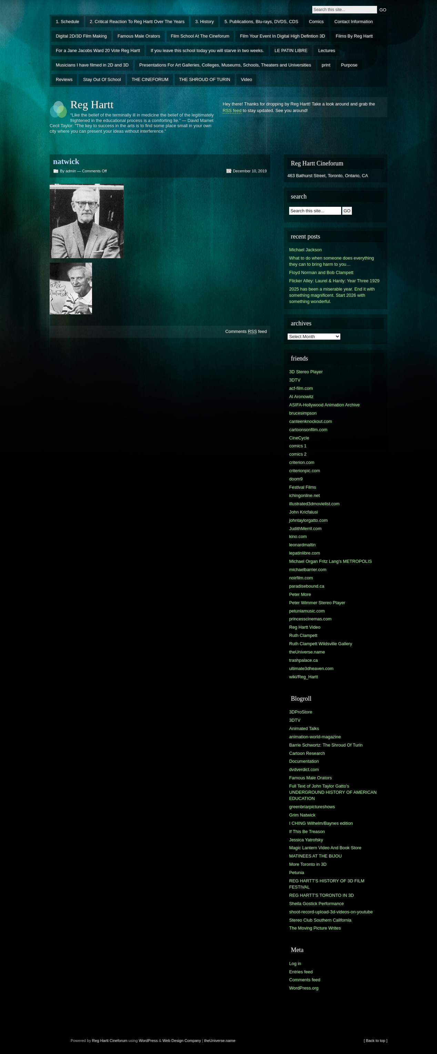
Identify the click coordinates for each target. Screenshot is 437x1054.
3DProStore (300, 712)
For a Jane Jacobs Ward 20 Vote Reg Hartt (98, 50)
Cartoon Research (307, 753)
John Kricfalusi (303, 512)
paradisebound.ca (306, 586)
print (326, 65)
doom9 (296, 479)
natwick (66, 161)
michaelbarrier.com (307, 569)
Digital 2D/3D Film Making (81, 36)
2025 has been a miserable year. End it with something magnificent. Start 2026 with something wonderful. (332, 295)
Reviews (64, 79)
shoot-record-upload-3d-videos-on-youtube (331, 911)
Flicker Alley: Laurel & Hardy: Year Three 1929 (334, 280)
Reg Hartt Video (305, 627)
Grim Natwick (302, 815)
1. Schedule (67, 21)
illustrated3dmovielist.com (314, 503)
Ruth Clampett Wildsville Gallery (320, 643)
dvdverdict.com (304, 769)
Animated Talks (304, 728)
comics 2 (298, 454)
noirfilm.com (301, 577)
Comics (316, 21)
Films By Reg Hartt (354, 36)
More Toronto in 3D (308, 864)
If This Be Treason (307, 831)
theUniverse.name (307, 652)
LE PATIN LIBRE (291, 50)
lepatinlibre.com (304, 553)
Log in (295, 963)
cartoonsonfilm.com (308, 429)
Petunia (296, 872)
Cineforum (119, 1040)
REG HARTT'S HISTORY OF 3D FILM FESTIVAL (326, 884)
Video (246, 79)
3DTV (295, 380)
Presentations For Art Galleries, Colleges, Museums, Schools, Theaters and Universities (225, 65)
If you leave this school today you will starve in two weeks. (207, 50)
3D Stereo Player (306, 371)
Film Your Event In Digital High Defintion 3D (282, 36)
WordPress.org (303, 988)
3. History (204, 21)
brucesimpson (303, 413)
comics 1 (298, 445)
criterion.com (301, 462)
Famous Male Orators (139, 36)
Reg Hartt (91, 104)
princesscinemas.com (310, 618)
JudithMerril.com (305, 528)
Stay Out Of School (102, 79)
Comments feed (246, 331)
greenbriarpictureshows (312, 806)
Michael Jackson (305, 249)
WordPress (148, 1040)
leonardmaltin (302, 544)
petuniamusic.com (307, 611)
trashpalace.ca (303, 660)
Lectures (326, 50)
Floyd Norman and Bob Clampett (321, 272)
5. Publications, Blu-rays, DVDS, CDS (261, 21)
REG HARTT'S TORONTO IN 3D (321, 895)
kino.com (298, 536)
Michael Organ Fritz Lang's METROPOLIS (330, 561)
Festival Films (302, 487)
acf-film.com (301, 388)
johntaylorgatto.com (308, 520)
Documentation (304, 761)
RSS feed (232, 110)
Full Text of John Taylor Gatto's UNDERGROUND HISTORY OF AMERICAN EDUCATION (333, 792)
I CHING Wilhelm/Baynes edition (321, 823)
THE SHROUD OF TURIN (204, 79)
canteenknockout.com (310, 421)
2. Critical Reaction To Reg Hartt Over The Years (137, 21)
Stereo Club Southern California (320, 920)
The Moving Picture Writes (315, 928)
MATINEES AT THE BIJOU (315, 856)
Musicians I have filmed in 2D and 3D (92, 65)
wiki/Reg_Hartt (303, 676)
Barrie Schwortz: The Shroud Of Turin (326, 745)
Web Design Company (181, 1040)
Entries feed (301, 971)
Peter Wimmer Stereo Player (317, 602)
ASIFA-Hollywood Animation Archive (324, 404)
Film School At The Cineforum (200, 36)
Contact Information (353, 21)
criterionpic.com (304, 470)
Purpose (349, 65)
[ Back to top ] (375, 1040)
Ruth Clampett (303, 635)
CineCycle (299, 437)
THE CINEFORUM (150, 79)
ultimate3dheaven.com (311, 668)
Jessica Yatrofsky (306, 839)
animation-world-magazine (315, 736)
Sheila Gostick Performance (316, 903)
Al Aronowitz (301, 396)
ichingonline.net (304, 495)
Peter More (300, 594)
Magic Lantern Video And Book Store (325, 847)
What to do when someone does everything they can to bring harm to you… (331, 261)
